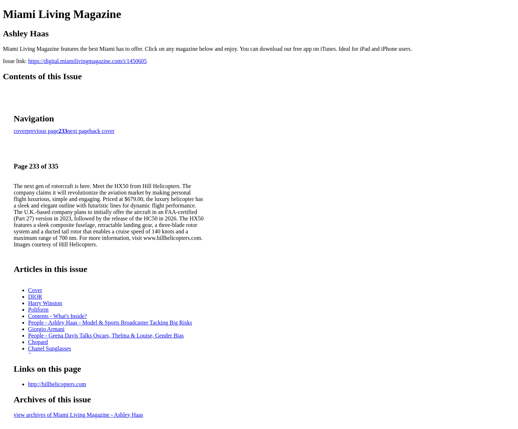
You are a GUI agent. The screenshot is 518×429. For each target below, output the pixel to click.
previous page (43, 131)
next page (78, 131)
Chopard (38, 342)
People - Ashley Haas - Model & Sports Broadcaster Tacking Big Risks (110, 322)
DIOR (35, 297)
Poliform (38, 310)
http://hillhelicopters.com (57, 384)
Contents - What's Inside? (57, 316)
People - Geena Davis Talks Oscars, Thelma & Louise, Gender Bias (106, 335)
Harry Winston (45, 303)
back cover (102, 131)
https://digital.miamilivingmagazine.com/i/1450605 (87, 61)
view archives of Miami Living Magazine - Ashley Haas (78, 415)
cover (20, 131)
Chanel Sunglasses (49, 348)
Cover (35, 290)
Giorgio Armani (46, 329)
